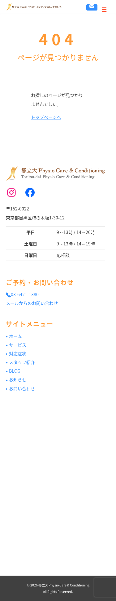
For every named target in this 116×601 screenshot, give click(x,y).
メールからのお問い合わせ (32, 303)
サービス (17, 345)
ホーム (15, 336)
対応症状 (17, 353)
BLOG (14, 371)
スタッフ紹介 (22, 362)
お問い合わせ (91, 6)
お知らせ (17, 379)
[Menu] (104, 7)
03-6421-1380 (22, 294)
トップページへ (46, 117)
